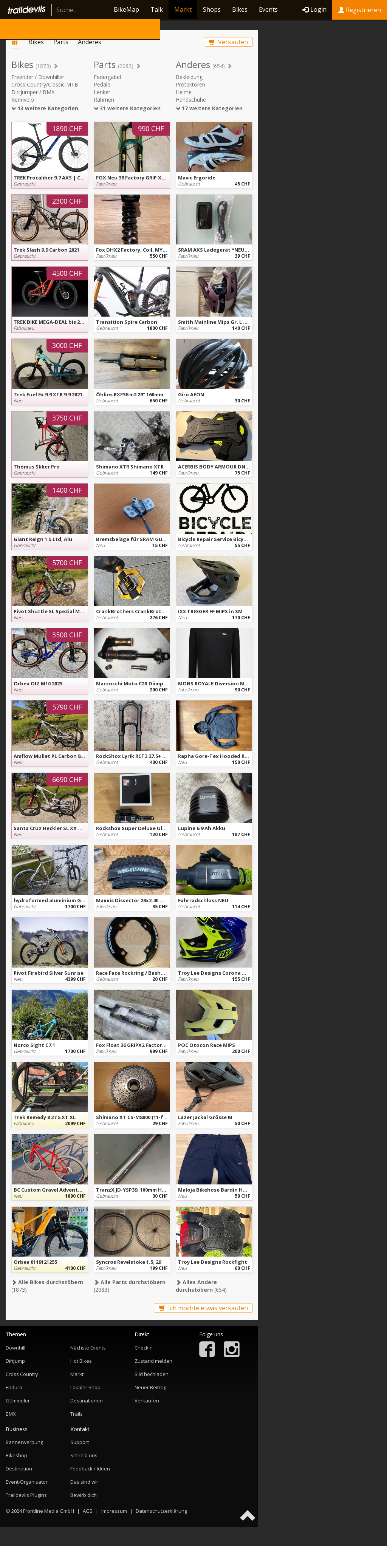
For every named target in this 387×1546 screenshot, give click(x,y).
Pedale (102, 84)
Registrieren (359, 10)
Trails (76, 1413)
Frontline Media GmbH (48, 1510)
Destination (19, 1468)
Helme (184, 92)
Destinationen (86, 1400)
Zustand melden (153, 1360)
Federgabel (107, 76)
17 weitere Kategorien (209, 108)
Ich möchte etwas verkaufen (203, 1308)
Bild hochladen (152, 1374)
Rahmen (104, 99)
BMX (11, 1413)
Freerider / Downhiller (37, 76)
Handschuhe (191, 99)
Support (79, 1442)
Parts (60, 42)
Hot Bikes (81, 1360)
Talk (156, 9)
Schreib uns (84, 1455)
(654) (201, 1286)
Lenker (102, 92)
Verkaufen (228, 42)
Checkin (144, 1347)
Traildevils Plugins (26, 1495)
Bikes (240, 9)
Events (268, 9)
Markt (183, 9)
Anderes (89, 42)
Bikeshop (16, 1455)
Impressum (114, 1510)
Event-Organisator (27, 1481)
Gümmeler (18, 1400)
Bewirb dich (83, 1495)
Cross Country (22, 1374)
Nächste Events (88, 1347)
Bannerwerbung (24, 1442)
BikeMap (126, 9)
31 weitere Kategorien (127, 108)
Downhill (15, 1347)
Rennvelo (22, 99)
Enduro (14, 1387)
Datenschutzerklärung (161, 1510)
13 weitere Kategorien (44, 108)
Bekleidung (189, 76)
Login (314, 9)
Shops (212, 9)
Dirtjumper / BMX (32, 92)
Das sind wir (84, 1481)
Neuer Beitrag (150, 1387)
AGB (88, 1510)
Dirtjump (15, 1360)
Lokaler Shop (85, 1387)
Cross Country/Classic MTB (44, 84)
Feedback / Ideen (90, 1468)
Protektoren (190, 84)
